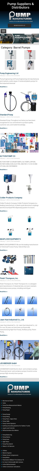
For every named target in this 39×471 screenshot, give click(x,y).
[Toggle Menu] (3, 31)
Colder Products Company (11, 198)
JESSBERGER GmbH (8, 363)
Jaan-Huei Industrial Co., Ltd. (12, 320)
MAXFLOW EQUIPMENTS (10, 239)
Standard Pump (6, 115)
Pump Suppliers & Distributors (20, 5)
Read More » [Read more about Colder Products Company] (4, 211)
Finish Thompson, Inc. (9, 278)
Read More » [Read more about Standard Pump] (4, 128)
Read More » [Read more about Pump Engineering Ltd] (4, 87)
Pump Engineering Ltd (9, 73)
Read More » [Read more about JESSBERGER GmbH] (4, 377)
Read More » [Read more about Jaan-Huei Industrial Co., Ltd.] (4, 335)
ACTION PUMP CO (7, 156)
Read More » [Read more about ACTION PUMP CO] (4, 169)
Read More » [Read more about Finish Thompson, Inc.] (4, 291)
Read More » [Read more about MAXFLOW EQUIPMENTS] (4, 250)
